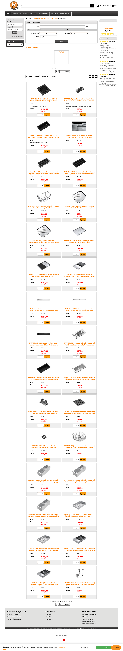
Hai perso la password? (17, 36)
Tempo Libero (54, 13)
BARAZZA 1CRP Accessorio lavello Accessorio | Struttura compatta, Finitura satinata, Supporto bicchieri (79, 413)
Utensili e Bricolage (65, 13)
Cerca (37, 26)
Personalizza (84, 647)
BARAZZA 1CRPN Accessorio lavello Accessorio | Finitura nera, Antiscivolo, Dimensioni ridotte (43, 447)
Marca (37, 36)
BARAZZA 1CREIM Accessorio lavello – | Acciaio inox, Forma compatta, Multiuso (43, 207)
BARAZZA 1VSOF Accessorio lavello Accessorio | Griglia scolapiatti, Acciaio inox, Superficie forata (79, 516)
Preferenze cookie (61, 635)
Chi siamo (48, 614)
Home (7, 13)
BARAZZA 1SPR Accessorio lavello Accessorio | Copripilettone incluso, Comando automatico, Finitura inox (79, 584)
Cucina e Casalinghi (28, 13)
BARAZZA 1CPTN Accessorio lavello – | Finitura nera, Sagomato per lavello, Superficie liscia (79, 172)
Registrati (20, 38)
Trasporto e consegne (14, 617)
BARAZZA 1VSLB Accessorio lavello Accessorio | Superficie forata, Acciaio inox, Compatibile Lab (43, 550)
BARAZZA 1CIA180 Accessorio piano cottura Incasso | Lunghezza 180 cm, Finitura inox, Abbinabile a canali (79, 310)
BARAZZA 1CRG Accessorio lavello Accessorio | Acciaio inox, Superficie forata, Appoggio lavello (43, 413)
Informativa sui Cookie (89, 623)
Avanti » (67, 71)
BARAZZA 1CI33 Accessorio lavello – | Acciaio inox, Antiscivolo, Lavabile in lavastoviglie (79, 207)
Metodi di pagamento (14, 619)
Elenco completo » (111, 85)
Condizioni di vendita (89, 614)
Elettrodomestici (16, 13)
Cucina (51, 30)
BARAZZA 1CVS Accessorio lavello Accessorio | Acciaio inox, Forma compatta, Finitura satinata (79, 378)
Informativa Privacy (89, 621)
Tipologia (67, 33)
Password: (10, 27)
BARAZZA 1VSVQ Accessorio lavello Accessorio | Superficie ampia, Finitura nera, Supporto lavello (43, 584)
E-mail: (9, 22)
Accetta (106, 647)
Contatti (48, 617)
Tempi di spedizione (14, 614)
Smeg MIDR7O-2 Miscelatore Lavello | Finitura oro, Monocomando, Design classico (108, 47)
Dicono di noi (49, 619)
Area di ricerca (35, 33)
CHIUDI (121, 646)
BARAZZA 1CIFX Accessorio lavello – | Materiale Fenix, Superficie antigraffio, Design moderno (79, 276)
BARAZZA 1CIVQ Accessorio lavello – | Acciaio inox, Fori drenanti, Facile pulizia (79, 241)
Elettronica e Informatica (41, 13)
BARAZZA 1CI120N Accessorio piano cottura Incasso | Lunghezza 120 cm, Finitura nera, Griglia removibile (43, 345)
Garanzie (85, 617)
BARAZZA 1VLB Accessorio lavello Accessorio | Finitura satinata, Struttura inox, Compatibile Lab (79, 482)
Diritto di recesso (88, 619)
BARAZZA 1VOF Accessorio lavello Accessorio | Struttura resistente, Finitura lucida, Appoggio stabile (43, 482)
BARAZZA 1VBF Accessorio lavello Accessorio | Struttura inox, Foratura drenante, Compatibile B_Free (43, 516)
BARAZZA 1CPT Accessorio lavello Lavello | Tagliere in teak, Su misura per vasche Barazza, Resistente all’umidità (43, 173)
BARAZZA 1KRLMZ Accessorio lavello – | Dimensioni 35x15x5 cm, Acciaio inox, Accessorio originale (79, 137)
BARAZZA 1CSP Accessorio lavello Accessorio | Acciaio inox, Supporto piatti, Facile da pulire (79, 344)
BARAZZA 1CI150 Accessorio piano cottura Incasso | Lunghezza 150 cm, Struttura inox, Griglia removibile (44, 310)
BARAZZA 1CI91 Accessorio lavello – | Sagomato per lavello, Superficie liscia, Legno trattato (44, 242)
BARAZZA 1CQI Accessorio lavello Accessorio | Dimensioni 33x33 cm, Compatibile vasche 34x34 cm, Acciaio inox (79, 447)
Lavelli (55, 30)
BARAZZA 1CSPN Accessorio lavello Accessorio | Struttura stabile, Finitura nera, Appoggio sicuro (43, 379)
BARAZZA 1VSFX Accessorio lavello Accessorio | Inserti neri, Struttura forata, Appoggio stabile (79, 549)
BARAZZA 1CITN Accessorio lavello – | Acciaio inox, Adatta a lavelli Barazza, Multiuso (44, 275)
